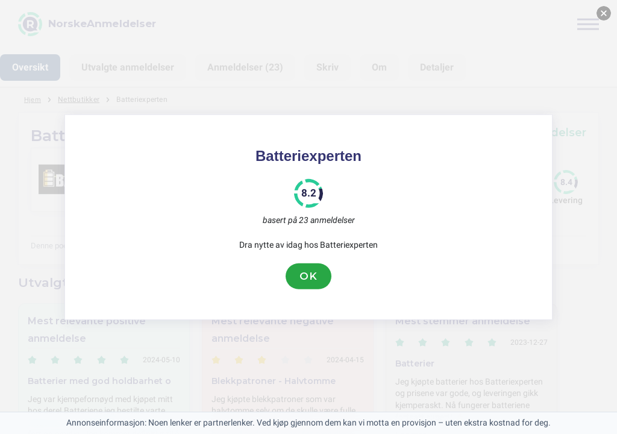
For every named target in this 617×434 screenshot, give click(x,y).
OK (308, 276)
